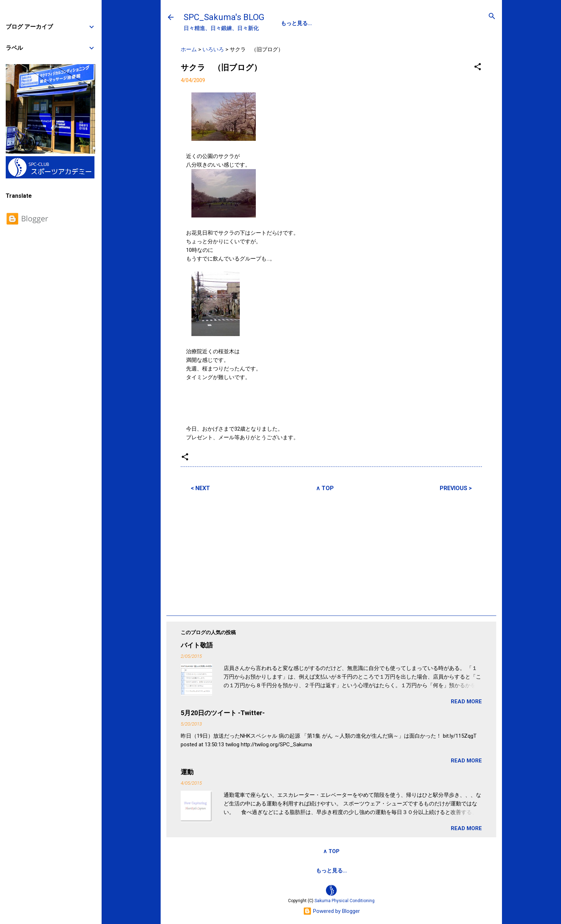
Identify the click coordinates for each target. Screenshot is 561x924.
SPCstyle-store (383, 870)
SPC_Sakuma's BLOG (224, 17)
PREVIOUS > (456, 488)
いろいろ (213, 49)
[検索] (492, 17)
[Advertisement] (331, 552)
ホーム (189, 49)
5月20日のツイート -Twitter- (223, 713)
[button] (477, 67)
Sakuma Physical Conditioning (344, 900)
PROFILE (316, 23)
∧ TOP (325, 488)
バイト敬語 (197, 645)
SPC (286, 23)
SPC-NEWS (354, 23)
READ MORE (466, 701)
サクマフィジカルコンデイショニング (305, 870)
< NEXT (200, 488)
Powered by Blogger (331, 911)
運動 (187, 772)
